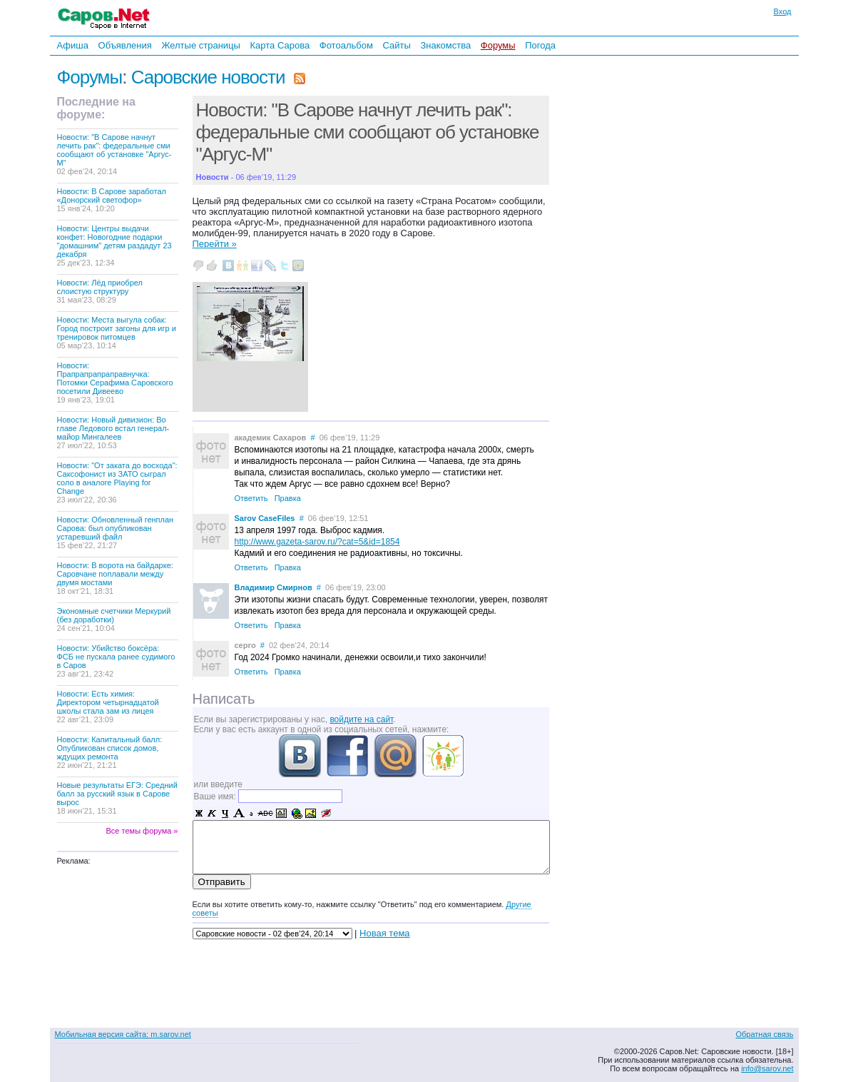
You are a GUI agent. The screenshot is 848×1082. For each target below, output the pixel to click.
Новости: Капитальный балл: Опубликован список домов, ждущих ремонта (110, 752)
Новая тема (384, 933)
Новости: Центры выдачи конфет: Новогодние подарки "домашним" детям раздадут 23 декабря (114, 245)
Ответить (251, 498)
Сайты (396, 45)
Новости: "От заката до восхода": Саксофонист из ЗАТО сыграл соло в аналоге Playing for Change (117, 482)
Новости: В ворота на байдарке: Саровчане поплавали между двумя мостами (115, 578)
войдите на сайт (361, 719)
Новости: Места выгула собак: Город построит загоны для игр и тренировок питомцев (116, 332)
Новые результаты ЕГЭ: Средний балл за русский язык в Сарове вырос (117, 798)
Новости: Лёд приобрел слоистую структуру (100, 291)
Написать (224, 699)
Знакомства (445, 45)
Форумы (498, 45)
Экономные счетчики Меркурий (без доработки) (114, 619)
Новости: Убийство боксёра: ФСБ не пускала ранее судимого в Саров (116, 661)
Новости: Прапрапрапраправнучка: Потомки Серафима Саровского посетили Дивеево (115, 382)
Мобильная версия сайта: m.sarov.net (123, 1034)
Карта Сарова (280, 45)
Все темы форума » (142, 830)
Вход (783, 11)
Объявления (125, 45)
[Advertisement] (649, 249)
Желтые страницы (200, 45)
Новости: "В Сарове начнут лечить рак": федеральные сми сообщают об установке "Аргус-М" (114, 154)
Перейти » (215, 243)
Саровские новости (208, 77)
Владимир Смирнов (273, 587)
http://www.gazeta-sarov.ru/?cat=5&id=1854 (317, 542)
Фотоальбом (346, 45)
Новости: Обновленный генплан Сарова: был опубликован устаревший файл (115, 532)
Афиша (72, 45)
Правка (288, 498)
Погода (540, 45)
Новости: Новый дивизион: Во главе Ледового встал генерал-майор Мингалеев (113, 432)
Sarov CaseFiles (265, 518)
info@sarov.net (767, 1068)
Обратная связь (764, 1034)
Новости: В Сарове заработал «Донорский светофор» (111, 200)
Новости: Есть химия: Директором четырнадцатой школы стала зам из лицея (108, 706)
